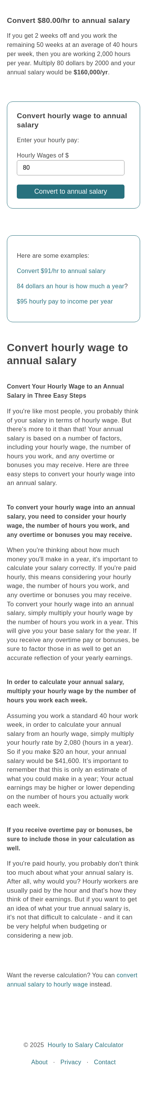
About (39, 1062)
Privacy (70, 1062)
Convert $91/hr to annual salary (61, 271)
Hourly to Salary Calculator (85, 1045)
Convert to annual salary (70, 191)
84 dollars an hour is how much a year (70, 286)
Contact (105, 1062)
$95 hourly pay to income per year (65, 301)
